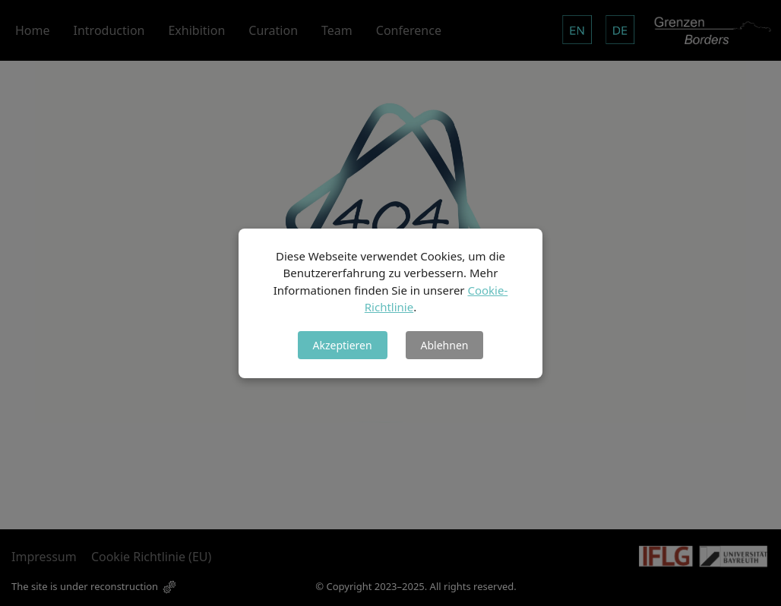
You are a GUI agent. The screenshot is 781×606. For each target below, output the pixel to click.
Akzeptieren (342, 345)
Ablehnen (445, 345)
